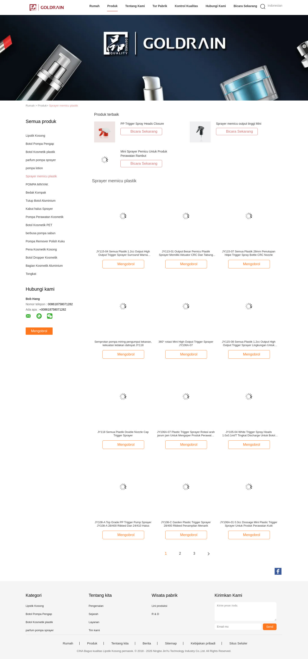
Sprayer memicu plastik (63, 105)
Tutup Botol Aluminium (41, 200)
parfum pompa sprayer (41, 160)
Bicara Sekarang (245, 6)
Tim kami (94, 630)
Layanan (94, 622)
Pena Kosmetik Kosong (41, 249)
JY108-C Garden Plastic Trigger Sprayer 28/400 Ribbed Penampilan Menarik (186, 524)
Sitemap (171, 643)
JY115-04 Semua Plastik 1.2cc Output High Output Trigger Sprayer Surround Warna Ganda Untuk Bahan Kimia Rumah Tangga (123, 253)
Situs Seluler (238, 643)
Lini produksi (159, 605)
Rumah (94, 6)
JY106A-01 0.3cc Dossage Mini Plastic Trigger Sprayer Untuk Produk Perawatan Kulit (248, 524)
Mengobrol (39, 331)
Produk (112, 6)
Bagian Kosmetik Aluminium (44, 265)
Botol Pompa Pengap (40, 143)
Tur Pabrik (160, 6)
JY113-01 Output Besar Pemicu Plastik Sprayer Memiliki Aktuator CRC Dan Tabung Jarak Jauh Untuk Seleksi (186, 253)
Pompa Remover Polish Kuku (45, 241)
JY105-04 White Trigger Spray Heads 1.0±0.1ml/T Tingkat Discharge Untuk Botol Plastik (248, 433)
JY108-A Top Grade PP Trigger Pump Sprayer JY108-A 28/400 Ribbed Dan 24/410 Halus (123, 524)
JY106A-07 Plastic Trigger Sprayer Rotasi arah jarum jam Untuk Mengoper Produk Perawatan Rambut (186, 433)
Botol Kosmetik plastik (40, 152)
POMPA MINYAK (37, 184)
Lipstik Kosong (35, 135)
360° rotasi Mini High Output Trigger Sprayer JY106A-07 (185, 343)
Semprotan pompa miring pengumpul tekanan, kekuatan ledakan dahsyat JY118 (123, 343)
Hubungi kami (216, 6)
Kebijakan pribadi (203, 643)
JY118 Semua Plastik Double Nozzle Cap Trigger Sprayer (123, 433)
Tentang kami (135, 6)
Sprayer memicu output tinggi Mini (238, 123)
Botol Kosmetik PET (39, 225)
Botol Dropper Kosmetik (41, 257)
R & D (155, 614)
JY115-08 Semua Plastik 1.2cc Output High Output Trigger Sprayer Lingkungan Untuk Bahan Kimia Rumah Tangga (248, 343)
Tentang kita (120, 643)
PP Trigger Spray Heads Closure (142, 123)
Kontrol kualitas (186, 6)
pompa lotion (34, 168)
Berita (147, 643)
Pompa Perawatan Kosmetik (45, 217)
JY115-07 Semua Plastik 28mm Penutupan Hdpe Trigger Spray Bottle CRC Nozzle (248, 253)
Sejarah (93, 614)
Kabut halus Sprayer (39, 208)
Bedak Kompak (36, 192)
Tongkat (31, 273)
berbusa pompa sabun (40, 233)
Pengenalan (96, 605)
